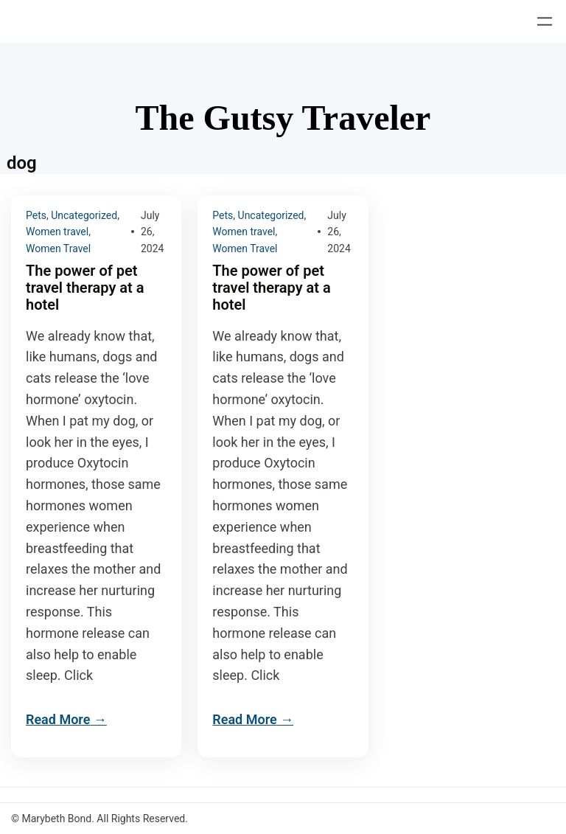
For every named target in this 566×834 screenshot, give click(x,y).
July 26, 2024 (152, 231)
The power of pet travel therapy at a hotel (85, 288)
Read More (58, 719)
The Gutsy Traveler (283, 117)
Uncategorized (84, 215)
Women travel (57, 231)
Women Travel (58, 248)
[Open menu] (545, 21)
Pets (36, 215)
